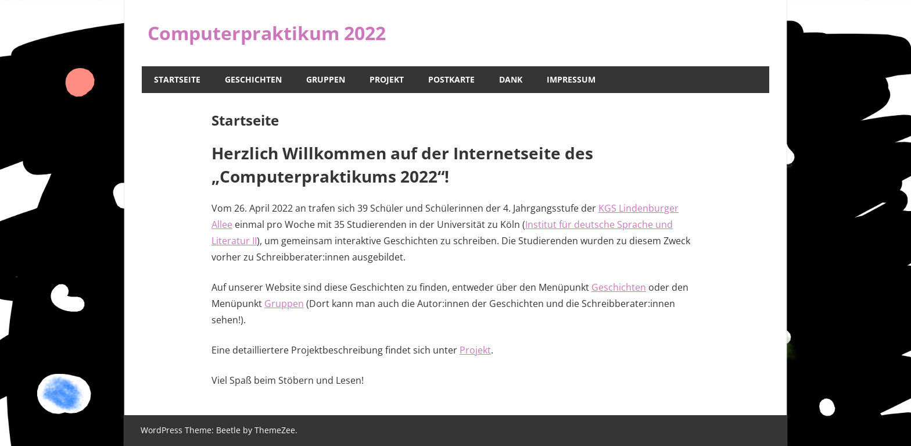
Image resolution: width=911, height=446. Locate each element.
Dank (510, 79)
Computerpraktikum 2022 (267, 32)
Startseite (177, 79)
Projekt (387, 79)
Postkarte (451, 79)
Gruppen (325, 79)
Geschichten (253, 79)
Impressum (571, 79)
